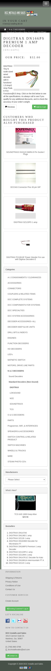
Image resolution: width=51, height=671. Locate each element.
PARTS (11, 420)
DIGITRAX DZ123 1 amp (19, 563)
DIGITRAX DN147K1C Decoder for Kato (26, 557)
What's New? (11, 490)
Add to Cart (40, 107)
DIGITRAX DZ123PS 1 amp (25, 222)
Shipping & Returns (13, 578)
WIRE (10, 456)
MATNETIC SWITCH (16, 360)
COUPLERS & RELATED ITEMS (21, 294)
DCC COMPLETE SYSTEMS (20, 299)
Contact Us (10, 589)
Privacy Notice (11, 582)
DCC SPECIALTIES (16, 310)
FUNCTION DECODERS (18, 343)
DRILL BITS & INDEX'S (17, 332)
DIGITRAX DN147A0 (18, 533)
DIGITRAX (41, 32)
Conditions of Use (13, 585)
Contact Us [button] (12, 656)
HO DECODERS (15, 349)
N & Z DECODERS (17, 29)
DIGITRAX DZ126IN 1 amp (20, 555)
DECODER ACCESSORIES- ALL (22, 321)
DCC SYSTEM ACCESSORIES (21, 316)
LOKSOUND (14, 393)
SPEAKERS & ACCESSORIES (21, 431)
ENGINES (12, 338)
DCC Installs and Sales (33, 664)
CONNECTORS (14, 288)
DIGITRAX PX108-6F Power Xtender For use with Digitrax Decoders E (25, 258)
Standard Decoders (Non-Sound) (20, 32)
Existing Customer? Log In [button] (17, 609)
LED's (10, 354)
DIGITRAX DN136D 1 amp (20, 535)
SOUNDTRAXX (15, 404)
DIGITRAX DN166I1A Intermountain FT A (26, 560)
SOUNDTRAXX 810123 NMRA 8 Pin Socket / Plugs (25, 153)
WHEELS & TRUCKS (17, 450)
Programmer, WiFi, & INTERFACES (23, 426)
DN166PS (11, 35)
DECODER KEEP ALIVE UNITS (21, 327)
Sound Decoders (15, 376)
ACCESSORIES (14, 283)
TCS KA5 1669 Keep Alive (25, 514)
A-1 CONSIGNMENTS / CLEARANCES (24, 277)
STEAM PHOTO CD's (17, 461)
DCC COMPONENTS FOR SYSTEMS (24, 305)
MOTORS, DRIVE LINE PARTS (21, 365)
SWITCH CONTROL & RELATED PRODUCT (22, 438)
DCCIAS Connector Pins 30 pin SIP (25, 187)
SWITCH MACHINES (17, 445)
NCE (11, 398)
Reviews (10, 107)
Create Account (11, 601)
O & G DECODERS (16, 415)
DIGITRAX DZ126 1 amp (19, 538)
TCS (10, 409)
